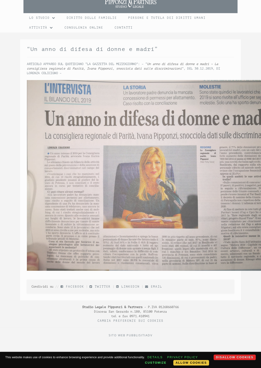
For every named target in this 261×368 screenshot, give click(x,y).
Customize (155, 362)
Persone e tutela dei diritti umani (167, 16)
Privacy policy (182, 357)
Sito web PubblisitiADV (131, 334)
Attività (41, 26)
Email (153, 285)
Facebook (72, 285)
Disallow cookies (234, 357)
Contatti (124, 26)
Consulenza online (83, 26)
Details (155, 357)
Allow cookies (191, 362)
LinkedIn (128, 285)
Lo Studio (42, 16)
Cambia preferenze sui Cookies (130, 319)
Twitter (100, 285)
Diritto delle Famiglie (92, 16)
